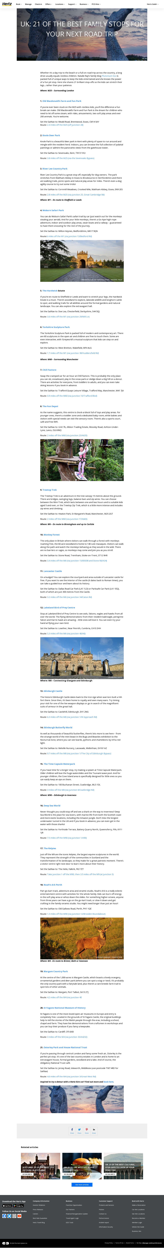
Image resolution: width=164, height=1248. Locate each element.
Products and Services (106, 1206)
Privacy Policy (109, 1244)
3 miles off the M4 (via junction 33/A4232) (67, 1037)
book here (108, 1081)
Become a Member (138, 1219)
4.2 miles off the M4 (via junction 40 (64, 997)
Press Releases (38, 1210)
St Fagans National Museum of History (64, 1007)
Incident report (104, 1223)
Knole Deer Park (51, 135)
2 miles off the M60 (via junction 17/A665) (67, 519)
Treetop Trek (49, 489)
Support (72, 4)
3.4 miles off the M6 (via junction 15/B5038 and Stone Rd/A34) (77, 560)
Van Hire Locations (138, 1215)
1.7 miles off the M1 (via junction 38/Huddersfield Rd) (73, 353)
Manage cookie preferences (152, 1244)
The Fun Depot (50, 406)
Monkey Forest (52, 534)
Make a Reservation (138, 1206)
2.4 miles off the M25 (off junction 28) (65, 124)
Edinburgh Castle (53, 691)
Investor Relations (39, 1206)
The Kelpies (50, 848)
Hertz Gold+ (153, 4)
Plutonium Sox (109, 75)
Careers (35, 1215)
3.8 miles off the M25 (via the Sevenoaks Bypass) (70, 158)
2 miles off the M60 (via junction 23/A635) (67, 435)
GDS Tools (69, 1223)
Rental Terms (130, 1244)
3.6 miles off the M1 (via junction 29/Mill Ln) (68, 316)
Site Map (139, 1244)
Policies (101, 1210)
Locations (60, 4)
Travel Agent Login (72, 1219)
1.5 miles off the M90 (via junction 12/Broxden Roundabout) (76, 913)
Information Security (106, 1228)
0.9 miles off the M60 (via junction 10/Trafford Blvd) (72, 395)
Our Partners (70, 1210)
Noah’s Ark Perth (53, 884)
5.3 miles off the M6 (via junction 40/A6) (66, 633)
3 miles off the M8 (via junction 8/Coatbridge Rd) (70, 789)
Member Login (137, 1223)
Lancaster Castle (53, 571)
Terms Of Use (119, 1244)
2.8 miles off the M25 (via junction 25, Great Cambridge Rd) (76, 194)
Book (19, 4)
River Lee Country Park (54, 168)
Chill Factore (49, 369)
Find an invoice (104, 1219)
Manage (28, 4)
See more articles (82, 1186)
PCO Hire (96, 4)
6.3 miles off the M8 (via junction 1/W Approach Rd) (72, 717)
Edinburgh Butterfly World (58, 727)
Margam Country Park (56, 971)
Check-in (38, 4)
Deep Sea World (52, 805)
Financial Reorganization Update (77, 1215)
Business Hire (136, 1232)
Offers (48, 4)
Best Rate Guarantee (40, 1219)
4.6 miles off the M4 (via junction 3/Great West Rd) (71, 1076)
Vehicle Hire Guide (138, 1228)
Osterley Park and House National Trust (65, 1047)
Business (84, 4)
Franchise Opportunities (74, 1206)
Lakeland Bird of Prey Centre (59, 607)
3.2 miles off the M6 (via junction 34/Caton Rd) (69, 597)
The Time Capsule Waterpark (59, 763)
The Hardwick (49, 290)
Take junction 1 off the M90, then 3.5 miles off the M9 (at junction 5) (80, 874)
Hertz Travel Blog (39, 1223)
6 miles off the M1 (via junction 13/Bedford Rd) (69, 236)
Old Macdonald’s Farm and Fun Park (61, 101)
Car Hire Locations (138, 1210)
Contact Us (102, 1215)
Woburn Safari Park (53, 210)
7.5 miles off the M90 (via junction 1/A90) (67, 837)
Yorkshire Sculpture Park (56, 327)
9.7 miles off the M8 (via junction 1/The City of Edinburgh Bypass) (79, 753)
